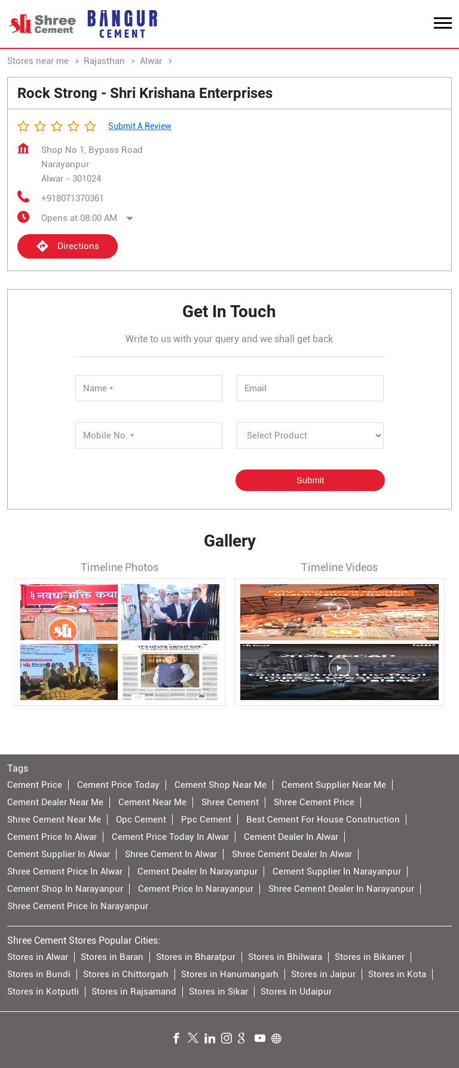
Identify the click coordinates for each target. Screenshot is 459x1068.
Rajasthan (104, 61)
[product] (310, 435)
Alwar (151, 61)
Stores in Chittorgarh (126, 974)
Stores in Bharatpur (195, 957)
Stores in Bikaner (370, 957)
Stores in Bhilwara (285, 957)
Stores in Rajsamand (133, 991)
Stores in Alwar (37, 957)
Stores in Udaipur (296, 991)
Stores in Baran (112, 957)
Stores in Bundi (39, 974)
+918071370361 (72, 198)
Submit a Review (140, 126)
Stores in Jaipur (323, 974)
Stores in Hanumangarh (230, 974)
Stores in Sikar (218, 991)
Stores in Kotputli (43, 991)
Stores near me (38, 61)
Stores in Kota (397, 974)
